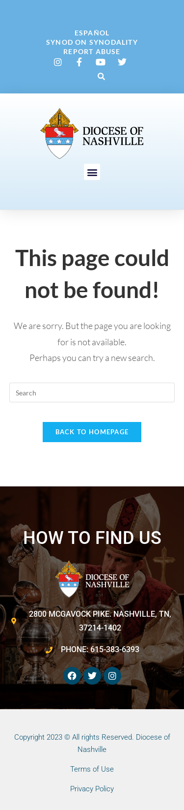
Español (92, 33)
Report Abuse (91, 51)
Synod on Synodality (92, 42)
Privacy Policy (92, 788)
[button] (101, 76)
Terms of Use (92, 769)
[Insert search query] (92, 392)
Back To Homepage (92, 432)
